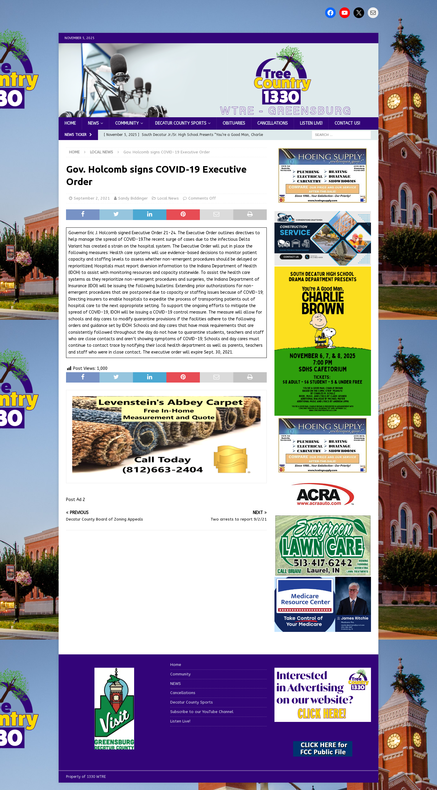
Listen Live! (311, 123)
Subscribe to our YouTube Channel (201, 711)
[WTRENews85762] (322, 469)
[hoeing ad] (322, 200)
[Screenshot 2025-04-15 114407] (322, 572)
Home (70, 123)
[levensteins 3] (166, 473)
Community (127, 123)
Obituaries (234, 123)
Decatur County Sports (180, 123)
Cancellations (272, 123)
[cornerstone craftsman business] (322, 262)
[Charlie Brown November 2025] (322, 412)
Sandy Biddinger (133, 198)
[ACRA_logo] (322, 502)
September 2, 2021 (92, 198)
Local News (168, 198)
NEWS (93, 123)
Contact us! (347, 123)
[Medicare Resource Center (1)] (322, 628)
